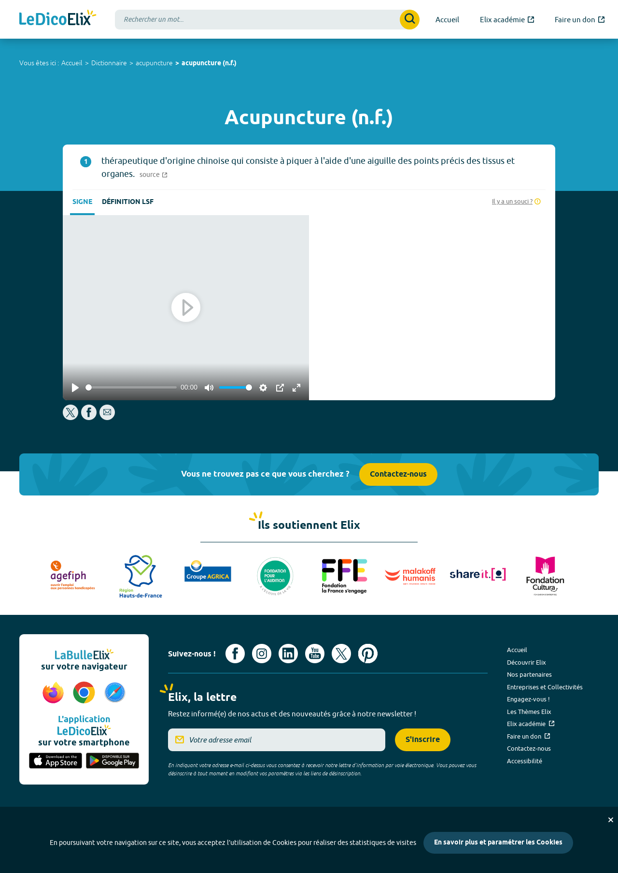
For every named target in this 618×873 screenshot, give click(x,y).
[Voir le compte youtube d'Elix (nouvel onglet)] (314, 653)
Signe (82, 202)
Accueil (72, 63)
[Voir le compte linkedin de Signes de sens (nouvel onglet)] (288, 653)
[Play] (75, 387)
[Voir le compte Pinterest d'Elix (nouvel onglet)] (368, 653)
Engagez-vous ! (528, 699)
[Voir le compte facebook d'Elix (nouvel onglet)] (235, 653)
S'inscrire (423, 740)
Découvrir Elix (526, 662)
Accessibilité (524, 761)
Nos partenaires (529, 674)
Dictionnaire (109, 63)
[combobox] (267, 19)
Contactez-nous (398, 474)
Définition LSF (128, 202)
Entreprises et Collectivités (545, 687)
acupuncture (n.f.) (209, 63)
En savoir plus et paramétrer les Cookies (498, 842)
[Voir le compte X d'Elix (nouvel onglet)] (341, 653)
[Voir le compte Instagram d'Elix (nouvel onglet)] (261, 653)
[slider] (131, 387)
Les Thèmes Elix (529, 711)
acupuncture (154, 63)
